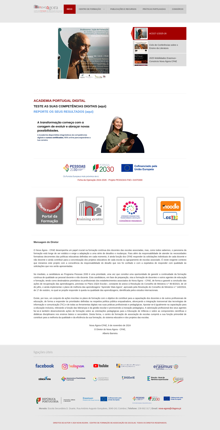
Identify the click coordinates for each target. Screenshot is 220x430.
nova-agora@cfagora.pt (170, 408)
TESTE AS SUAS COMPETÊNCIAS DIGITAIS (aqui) (70, 106)
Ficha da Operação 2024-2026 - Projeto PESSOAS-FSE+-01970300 (110, 180)
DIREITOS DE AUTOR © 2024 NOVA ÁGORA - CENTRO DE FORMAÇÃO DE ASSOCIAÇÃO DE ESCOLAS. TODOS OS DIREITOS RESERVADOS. (110, 423)
